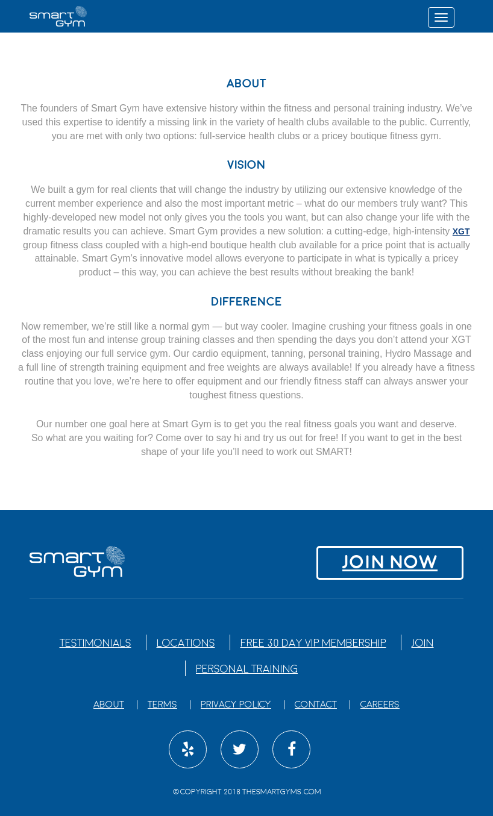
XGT (461, 231)
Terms (162, 705)
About (108, 705)
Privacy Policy (236, 705)
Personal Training (247, 669)
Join (423, 643)
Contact (316, 705)
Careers (380, 705)
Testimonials (95, 643)
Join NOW (390, 563)
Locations (186, 643)
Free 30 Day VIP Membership (313, 643)
